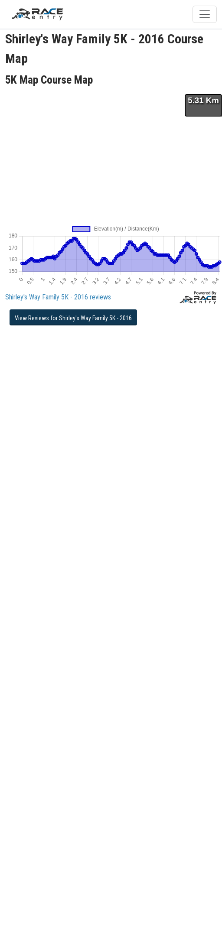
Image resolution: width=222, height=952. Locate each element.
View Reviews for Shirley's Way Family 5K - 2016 (73, 318)
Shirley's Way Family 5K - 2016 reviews (58, 297)
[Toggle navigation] (205, 14)
